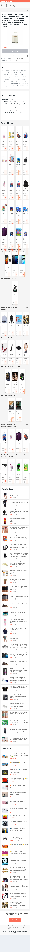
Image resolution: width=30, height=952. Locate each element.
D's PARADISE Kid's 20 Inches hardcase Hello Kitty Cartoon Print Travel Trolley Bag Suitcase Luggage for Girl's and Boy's (4, 190)
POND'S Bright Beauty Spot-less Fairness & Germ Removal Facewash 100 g (18, 621)
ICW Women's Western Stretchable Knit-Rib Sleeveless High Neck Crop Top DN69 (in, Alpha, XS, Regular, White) (26, 355)
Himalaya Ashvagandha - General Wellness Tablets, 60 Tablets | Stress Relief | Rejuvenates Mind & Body (18, 738)
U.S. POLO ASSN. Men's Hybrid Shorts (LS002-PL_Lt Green (18, 637)
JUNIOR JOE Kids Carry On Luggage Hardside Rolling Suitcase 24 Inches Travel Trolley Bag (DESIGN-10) (11, 190)
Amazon (26, 47)
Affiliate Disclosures (16, 928)
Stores (6, 5)
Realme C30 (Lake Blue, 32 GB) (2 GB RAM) (22, 267)
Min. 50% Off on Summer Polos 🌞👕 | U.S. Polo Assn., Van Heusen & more (19, 779)
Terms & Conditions (21, 926)
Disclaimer (26, 928)
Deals (10, 5)
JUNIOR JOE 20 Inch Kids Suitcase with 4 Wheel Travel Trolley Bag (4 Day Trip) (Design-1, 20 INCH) (25, 239)
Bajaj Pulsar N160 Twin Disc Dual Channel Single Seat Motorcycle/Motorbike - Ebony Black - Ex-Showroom (19, 837)
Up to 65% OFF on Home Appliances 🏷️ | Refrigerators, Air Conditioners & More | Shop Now (19, 801)
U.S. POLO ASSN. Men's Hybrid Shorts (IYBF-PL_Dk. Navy (18, 494)
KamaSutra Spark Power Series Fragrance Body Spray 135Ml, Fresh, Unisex (18, 520)
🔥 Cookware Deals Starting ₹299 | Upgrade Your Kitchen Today (18, 786)
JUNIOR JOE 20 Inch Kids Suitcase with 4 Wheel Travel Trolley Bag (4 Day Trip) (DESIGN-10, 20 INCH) (11, 214)
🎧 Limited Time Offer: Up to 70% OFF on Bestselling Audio (19, 809)
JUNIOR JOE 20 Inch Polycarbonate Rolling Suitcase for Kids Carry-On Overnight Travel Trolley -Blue (18, 165)
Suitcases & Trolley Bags (17, 60)
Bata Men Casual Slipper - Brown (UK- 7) (19, 662)
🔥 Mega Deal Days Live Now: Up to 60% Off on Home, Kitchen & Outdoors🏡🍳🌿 (19, 755)
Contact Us (11, 926)
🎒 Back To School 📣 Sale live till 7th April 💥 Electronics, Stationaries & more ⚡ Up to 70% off (19, 771)
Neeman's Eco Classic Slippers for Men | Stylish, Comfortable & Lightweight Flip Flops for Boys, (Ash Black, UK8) (11, 355)
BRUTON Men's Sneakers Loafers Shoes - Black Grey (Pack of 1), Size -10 (18, 355)
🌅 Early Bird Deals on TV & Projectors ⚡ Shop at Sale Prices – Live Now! (19, 852)
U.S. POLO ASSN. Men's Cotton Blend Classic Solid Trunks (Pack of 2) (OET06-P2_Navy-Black (19, 588)
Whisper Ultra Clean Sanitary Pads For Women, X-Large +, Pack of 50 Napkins (19, 721)
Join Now (15, 920)
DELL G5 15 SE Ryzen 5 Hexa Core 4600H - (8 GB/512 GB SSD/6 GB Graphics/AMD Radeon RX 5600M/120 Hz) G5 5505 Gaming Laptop (18, 412)
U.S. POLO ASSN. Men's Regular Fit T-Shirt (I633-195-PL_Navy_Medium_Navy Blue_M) (19, 630)
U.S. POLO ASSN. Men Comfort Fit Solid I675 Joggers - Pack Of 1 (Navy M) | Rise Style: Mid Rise (19, 502)
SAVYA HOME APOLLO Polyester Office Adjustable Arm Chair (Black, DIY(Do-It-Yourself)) (11, 326)
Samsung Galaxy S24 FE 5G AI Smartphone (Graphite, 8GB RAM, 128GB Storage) (18, 696)
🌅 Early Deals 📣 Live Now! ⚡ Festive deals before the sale (19, 845)
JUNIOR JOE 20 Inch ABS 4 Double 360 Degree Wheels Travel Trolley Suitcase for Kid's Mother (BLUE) (18, 190)
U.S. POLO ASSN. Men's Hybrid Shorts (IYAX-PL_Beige (18, 580)
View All (26, 278)
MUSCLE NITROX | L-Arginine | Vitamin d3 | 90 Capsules (18, 474)
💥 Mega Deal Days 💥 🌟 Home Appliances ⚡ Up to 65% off (17, 763)
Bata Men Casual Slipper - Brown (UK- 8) (19, 604)
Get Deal (15, 51)
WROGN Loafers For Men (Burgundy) (4, 355)
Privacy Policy (5, 928)
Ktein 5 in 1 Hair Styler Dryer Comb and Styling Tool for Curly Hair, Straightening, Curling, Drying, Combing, (11, 474)
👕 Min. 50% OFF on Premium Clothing (19, 815)
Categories (2, 5)
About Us (4, 926)
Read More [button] (24, 112)
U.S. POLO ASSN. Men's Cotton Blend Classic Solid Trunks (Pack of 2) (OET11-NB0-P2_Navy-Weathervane (19, 596)
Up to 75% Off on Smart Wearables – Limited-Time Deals (18, 793)
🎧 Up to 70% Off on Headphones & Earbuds (18, 822)
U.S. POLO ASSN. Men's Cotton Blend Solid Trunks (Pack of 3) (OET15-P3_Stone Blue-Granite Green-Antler (18, 713)
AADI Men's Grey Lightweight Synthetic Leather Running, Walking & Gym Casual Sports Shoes (19, 705)
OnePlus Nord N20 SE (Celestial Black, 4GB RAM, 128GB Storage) (15, 267)
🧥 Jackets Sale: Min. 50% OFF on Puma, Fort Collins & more (17, 829)
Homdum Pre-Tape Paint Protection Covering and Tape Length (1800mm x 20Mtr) (19, 572)
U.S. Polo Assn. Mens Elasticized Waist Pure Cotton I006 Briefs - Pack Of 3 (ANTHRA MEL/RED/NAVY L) (19, 528)
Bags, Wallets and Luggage (17, 58)
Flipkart (21, 270)
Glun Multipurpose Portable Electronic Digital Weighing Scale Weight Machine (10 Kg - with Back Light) (4, 326)
